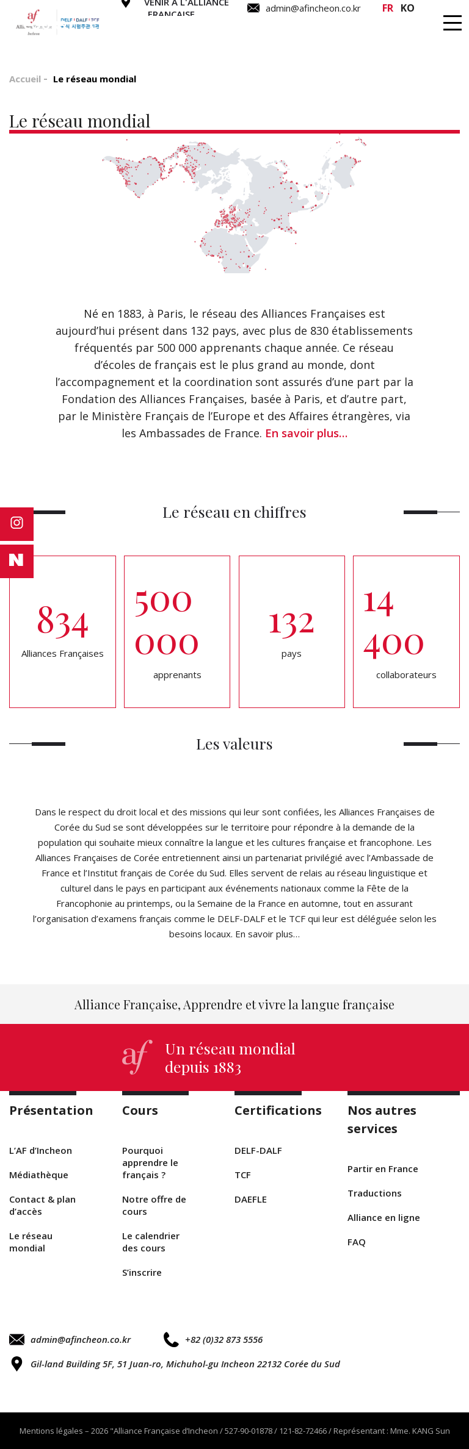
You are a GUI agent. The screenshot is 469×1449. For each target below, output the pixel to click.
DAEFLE (250, 1199)
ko (408, 8)
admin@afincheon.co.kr (70, 1339)
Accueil (25, 79)
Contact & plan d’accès (42, 1205)
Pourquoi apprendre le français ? (150, 1162)
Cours (44, 24)
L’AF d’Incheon (40, 1150)
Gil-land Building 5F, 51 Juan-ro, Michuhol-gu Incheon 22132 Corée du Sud (174, 1364)
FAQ (356, 1242)
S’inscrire (142, 1272)
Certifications (141, 24)
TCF (242, 1174)
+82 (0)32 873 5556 (213, 1339)
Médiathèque (38, 1174)
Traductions (260, 24)
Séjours (355, 24)
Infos (424, 24)
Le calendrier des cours (151, 1241)
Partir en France (382, 1168)
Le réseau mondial (31, 1241)
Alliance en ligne (383, 1217)
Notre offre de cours (154, 1205)
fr (387, 8)
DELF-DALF (258, 1150)
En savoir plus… (306, 433)
